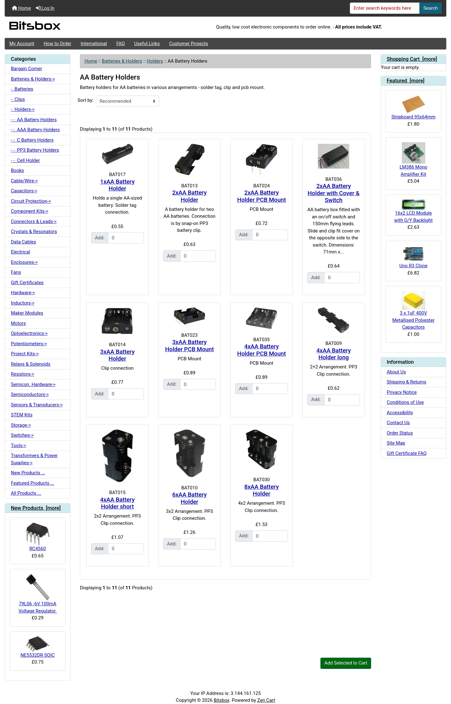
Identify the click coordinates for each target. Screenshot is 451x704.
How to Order (57, 43)
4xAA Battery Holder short (117, 503)
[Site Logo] (78, 27)
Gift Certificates (27, 282)
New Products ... (28, 473)
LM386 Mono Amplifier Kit (414, 159)
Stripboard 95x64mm (413, 107)
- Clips (18, 99)
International (93, 43)
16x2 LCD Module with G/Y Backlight (413, 211)
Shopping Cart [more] (412, 59)
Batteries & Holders (122, 61)
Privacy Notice (402, 392)
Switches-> (22, 435)
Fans (16, 272)
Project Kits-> (25, 354)
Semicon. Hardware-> (33, 384)
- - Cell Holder (25, 160)
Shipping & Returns (406, 382)
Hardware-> (23, 292)
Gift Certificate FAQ (407, 453)
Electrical (20, 252)
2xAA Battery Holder (189, 196)
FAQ (120, 43)
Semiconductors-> (30, 394)
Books (17, 170)
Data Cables (23, 242)
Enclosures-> (24, 262)
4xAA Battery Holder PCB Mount (261, 350)
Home (21, 8)
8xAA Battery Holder (261, 490)
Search (430, 8)
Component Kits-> (29, 211)
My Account (21, 43)
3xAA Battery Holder (117, 355)
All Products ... (26, 493)
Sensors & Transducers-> (37, 405)
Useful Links (147, 43)
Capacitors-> (24, 191)
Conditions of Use (405, 402)
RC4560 (37, 537)
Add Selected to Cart (345, 663)
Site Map (396, 443)
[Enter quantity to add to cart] (126, 237)
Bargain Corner (26, 68)
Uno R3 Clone (413, 257)
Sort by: (86, 100)
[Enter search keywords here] (385, 8)
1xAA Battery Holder (117, 185)
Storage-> (21, 425)
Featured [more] (406, 81)
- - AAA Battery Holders (35, 130)
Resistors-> (22, 374)
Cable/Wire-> (24, 181)
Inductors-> (22, 303)
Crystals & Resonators (34, 231)
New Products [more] (36, 508)
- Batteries (22, 89)
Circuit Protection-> (31, 201)
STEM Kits (22, 415)
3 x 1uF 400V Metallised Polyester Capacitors (413, 310)
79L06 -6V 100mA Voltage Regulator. (37, 594)
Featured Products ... (32, 483)
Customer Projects (188, 43)
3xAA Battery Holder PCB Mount (189, 346)
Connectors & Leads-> (34, 221)
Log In (45, 8)
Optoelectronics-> (29, 333)
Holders (155, 61)
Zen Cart (266, 700)
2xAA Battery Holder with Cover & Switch (334, 193)
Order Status (400, 433)
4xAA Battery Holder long (333, 354)
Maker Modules (27, 313)
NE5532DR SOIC (38, 647)
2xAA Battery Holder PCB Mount (261, 196)
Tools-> (18, 445)
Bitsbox (221, 700)
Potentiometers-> (29, 344)
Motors (18, 323)
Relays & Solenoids (30, 364)
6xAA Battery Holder (189, 498)
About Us (396, 372)
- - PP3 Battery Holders (35, 150)
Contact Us (398, 422)
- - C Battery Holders (32, 140)
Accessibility (400, 412)
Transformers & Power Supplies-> (34, 459)
